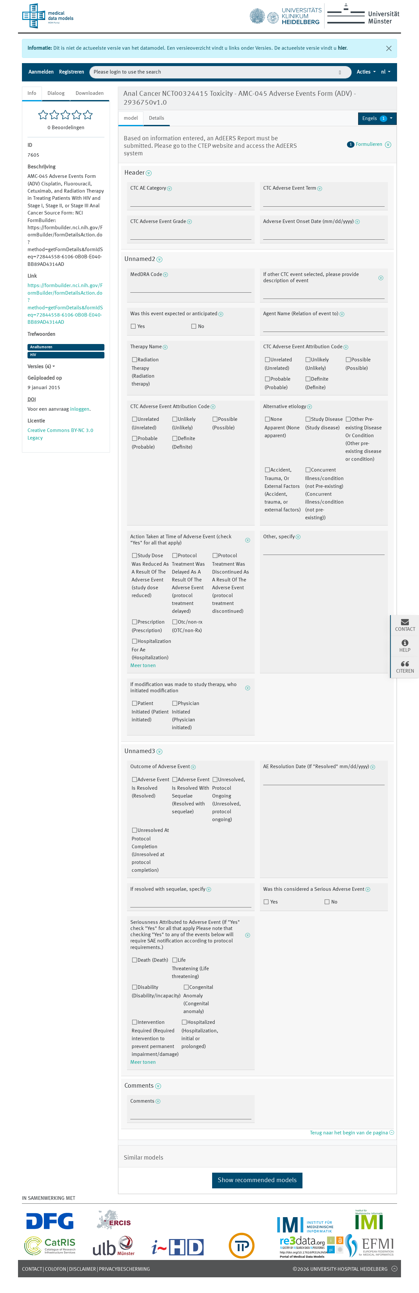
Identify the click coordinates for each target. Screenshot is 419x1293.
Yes (140, 326)
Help (404, 646)
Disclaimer (82, 1269)
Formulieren (369, 144)
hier (342, 48)
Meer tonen (143, 665)
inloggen (79, 409)
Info (31, 93)
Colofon (55, 1269)
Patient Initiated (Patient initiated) (150, 712)
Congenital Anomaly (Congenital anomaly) (198, 999)
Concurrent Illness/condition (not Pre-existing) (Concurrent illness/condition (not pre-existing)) (324, 494)
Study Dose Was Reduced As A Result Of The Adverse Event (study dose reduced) (150, 575)
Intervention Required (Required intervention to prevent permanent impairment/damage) (155, 1038)
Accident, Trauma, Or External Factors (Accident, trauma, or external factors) (282, 490)
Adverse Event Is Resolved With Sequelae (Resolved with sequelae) (191, 796)
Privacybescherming (124, 1269)
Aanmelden (41, 72)
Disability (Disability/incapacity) (156, 992)
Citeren (404, 667)
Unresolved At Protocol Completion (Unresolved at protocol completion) (150, 850)
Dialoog (55, 93)
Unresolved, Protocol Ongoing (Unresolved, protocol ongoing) (228, 799)
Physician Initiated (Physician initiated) (185, 716)
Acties (364, 72)
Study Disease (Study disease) (324, 424)
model (131, 118)
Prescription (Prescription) (148, 626)
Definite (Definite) (316, 383)
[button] (377, 118)
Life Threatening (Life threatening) (190, 968)
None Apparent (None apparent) (282, 428)
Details (156, 118)
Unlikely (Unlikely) (317, 364)
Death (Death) (152, 960)
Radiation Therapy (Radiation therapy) (145, 372)
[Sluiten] (389, 48)
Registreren (71, 72)
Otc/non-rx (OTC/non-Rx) (187, 626)
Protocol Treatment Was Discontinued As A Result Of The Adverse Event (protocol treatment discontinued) (230, 583)
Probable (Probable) (277, 383)
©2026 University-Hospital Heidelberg (340, 1269)
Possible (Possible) (358, 364)
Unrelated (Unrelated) (278, 364)
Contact (32, 1269)
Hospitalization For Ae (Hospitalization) (151, 650)
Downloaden (90, 93)
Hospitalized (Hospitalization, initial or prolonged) (199, 1034)
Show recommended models (257, 1180)
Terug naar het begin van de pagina (352, 1133)
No (200, 326)
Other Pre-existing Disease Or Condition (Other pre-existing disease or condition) (363, 439)
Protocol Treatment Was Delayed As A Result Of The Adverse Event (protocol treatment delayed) (188, 583)
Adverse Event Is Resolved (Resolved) (150, 788)
